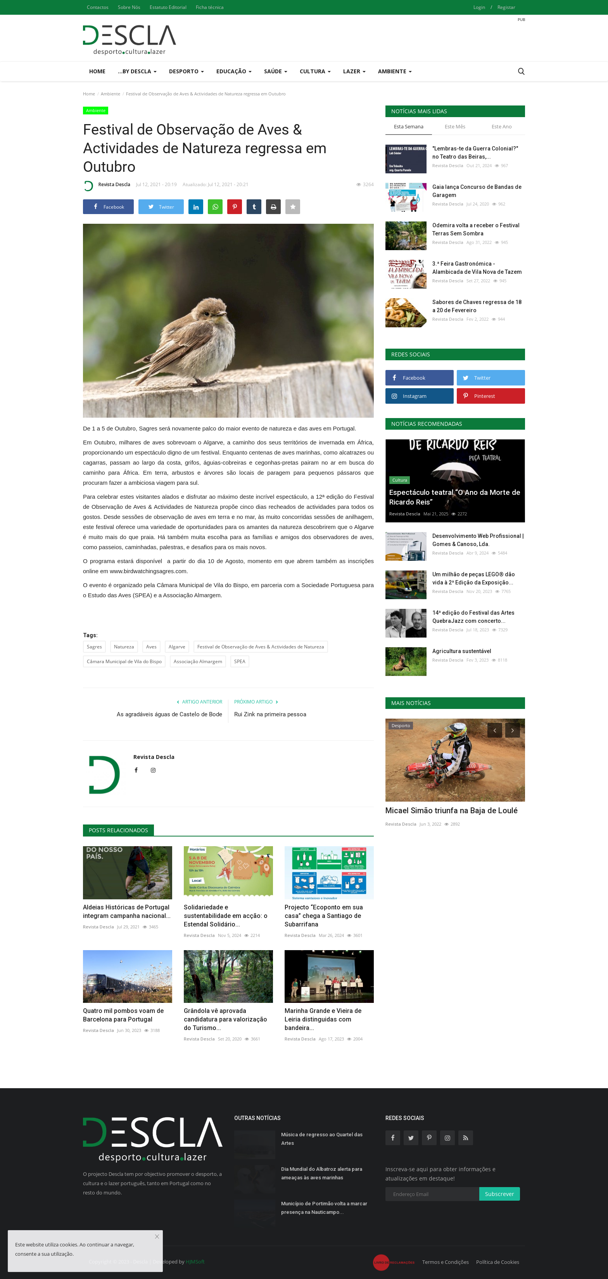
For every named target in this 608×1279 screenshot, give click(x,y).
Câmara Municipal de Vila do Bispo (124, 661)
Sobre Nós (129, 7)
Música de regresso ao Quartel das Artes (322, 1139)
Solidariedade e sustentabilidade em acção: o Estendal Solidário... (226, 916)
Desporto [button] (186, 71)
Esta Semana (408, 126)
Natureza (124, 646)
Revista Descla (106, 186)
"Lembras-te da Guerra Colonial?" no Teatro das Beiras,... (475, 152)
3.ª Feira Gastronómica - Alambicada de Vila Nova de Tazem (477, 268)
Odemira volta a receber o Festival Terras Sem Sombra (476, 229)
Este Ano (502, 126)
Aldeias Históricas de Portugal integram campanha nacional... (127, 911)
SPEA (239, 661)
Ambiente (110, 94)
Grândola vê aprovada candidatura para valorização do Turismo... (225, 1019)
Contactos (98, 7)
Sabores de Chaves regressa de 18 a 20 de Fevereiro (477, 306)
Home (97, 71)
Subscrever (499, 1194)
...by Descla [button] (137, 71)
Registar (506, 7)
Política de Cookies (497, 1261)
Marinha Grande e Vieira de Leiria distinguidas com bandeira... (323, 1019)
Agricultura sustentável (461, 651)
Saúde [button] (275, 71)
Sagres (94, 646)
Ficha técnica (210, 7)
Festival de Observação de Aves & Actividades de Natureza (260, 646)
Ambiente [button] (395, 71)
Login (479, 7)
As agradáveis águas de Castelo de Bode (169, 714)
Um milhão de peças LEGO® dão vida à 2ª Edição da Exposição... (473, 578)
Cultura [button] (315, 71)
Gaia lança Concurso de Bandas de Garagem (477, 191)
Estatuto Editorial (168, 7)
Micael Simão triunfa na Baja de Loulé (451, 810)
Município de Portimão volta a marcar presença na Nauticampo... (324, 1208)
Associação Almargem (198, 661)
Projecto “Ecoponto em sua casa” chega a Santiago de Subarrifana (324, 916)
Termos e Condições (445, 1261)
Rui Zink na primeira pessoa (270, 714)
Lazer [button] (354, 71)
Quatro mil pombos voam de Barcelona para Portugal (123, 1015)
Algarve (177, 646)
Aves (151, 646)
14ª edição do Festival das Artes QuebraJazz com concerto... (473, 617)
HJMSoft (195, 1261)
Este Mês (455, 126)
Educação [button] (234, 71)
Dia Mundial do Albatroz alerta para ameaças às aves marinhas (321, 1173)
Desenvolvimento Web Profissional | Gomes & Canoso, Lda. (478, 540)
